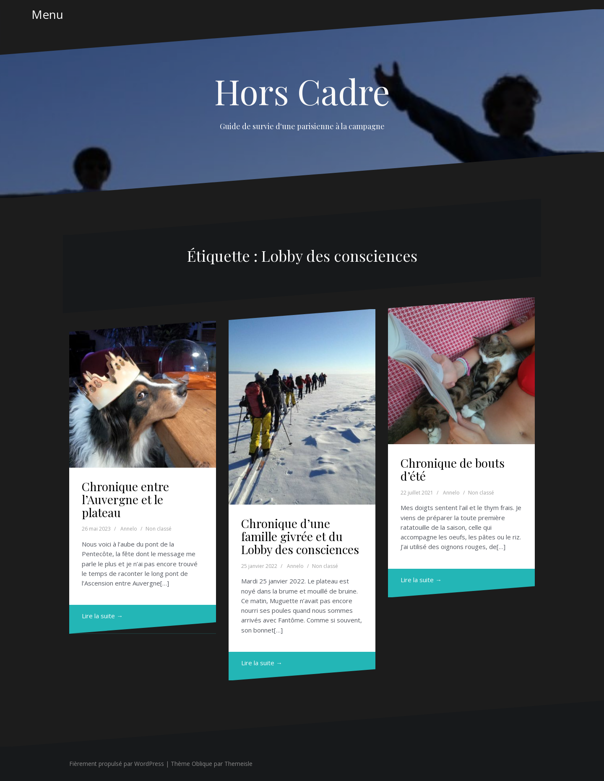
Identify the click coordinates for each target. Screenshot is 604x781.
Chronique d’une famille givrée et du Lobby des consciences (300, 536)
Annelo (128, 528)
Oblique (202, 764)
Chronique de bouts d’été (453, 469)
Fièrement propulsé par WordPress (116, 764)
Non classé (159, 528)
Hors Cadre (302, 91)
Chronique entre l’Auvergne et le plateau (125, 499)
